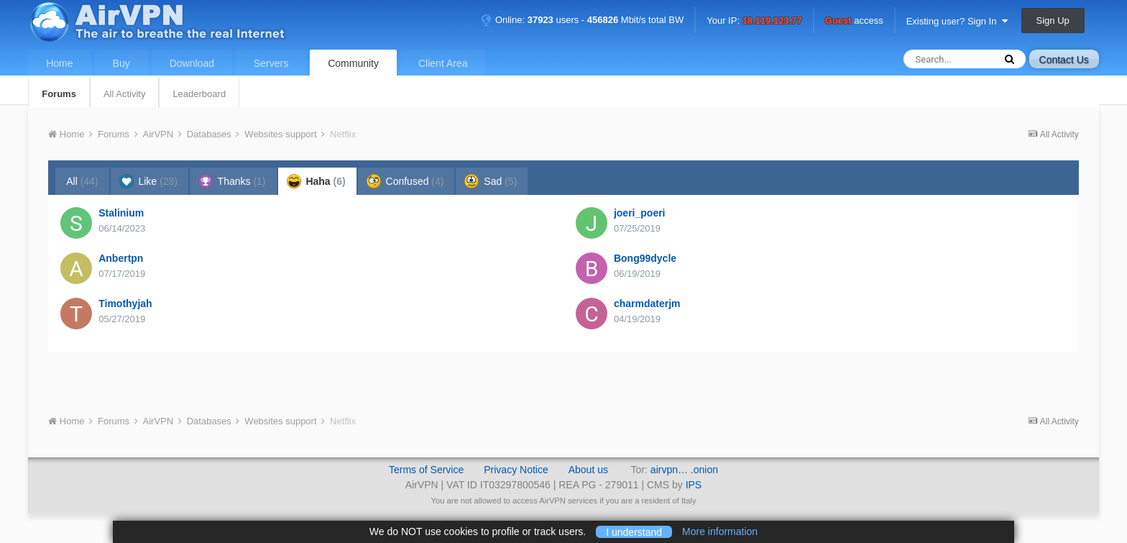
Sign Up (1053, 20)
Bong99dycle (645, 258)
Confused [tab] (405, 181)
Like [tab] (148, 181)
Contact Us (1064, 59)
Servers (271, 63)
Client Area (442, 63)
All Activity (125, 93)
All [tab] (82, 181)
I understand (634, 531)
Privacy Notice (516, 469)
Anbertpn (120, 258)
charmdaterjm (647, 303)
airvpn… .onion (684, 469)
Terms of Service (426, 469)
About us (588, 469)
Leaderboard (199, 93)
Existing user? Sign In (957, 21)
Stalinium (121, 213)
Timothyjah (125, 303)
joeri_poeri (640, 213)
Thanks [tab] (232, 181)
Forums (59, 93)
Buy (121, 63)
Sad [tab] (490, 181)
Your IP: (754, 21)
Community (353, 63)
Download (192, 63)
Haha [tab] (316, 181)
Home (59, 63)
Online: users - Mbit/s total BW (582, 19)
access (854, 21)
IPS (694, 484)
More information (720, 531)
